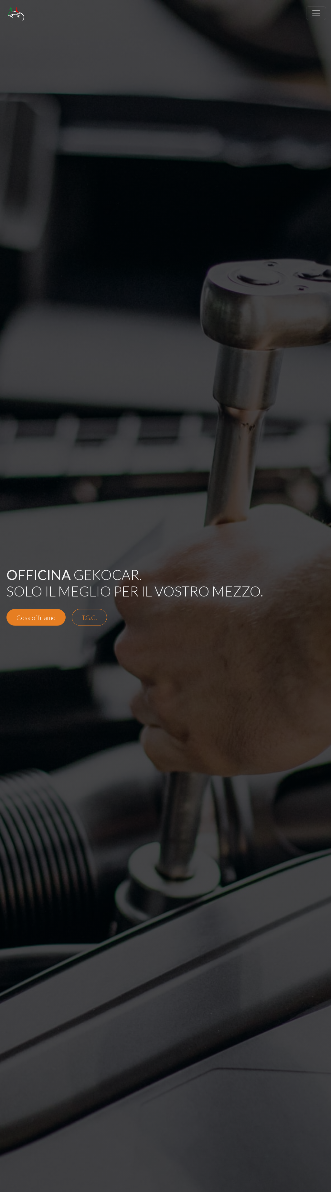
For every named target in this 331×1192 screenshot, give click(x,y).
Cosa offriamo (36, 617)
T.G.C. (89, 617)
